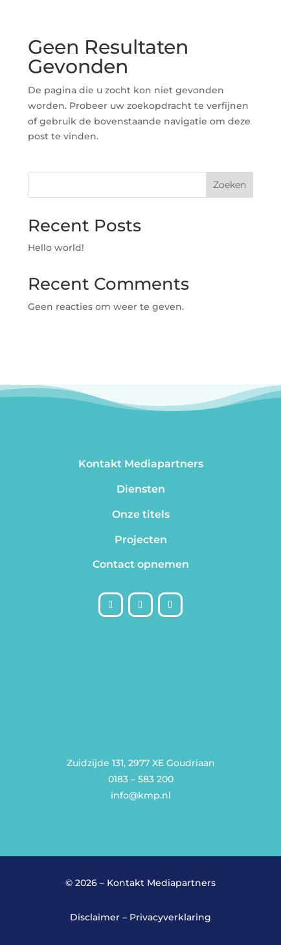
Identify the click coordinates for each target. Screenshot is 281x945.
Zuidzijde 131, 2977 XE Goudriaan (141, 763)
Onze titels (141, 514)
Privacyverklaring (170, 917)
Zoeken (229, 185)
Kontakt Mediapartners (140, 464)
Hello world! (56, 247)
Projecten (141, 539)
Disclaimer (95, 917)
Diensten (141, 489)
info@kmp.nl (141, 795)
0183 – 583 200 (141, 779)
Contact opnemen (141, 564)
